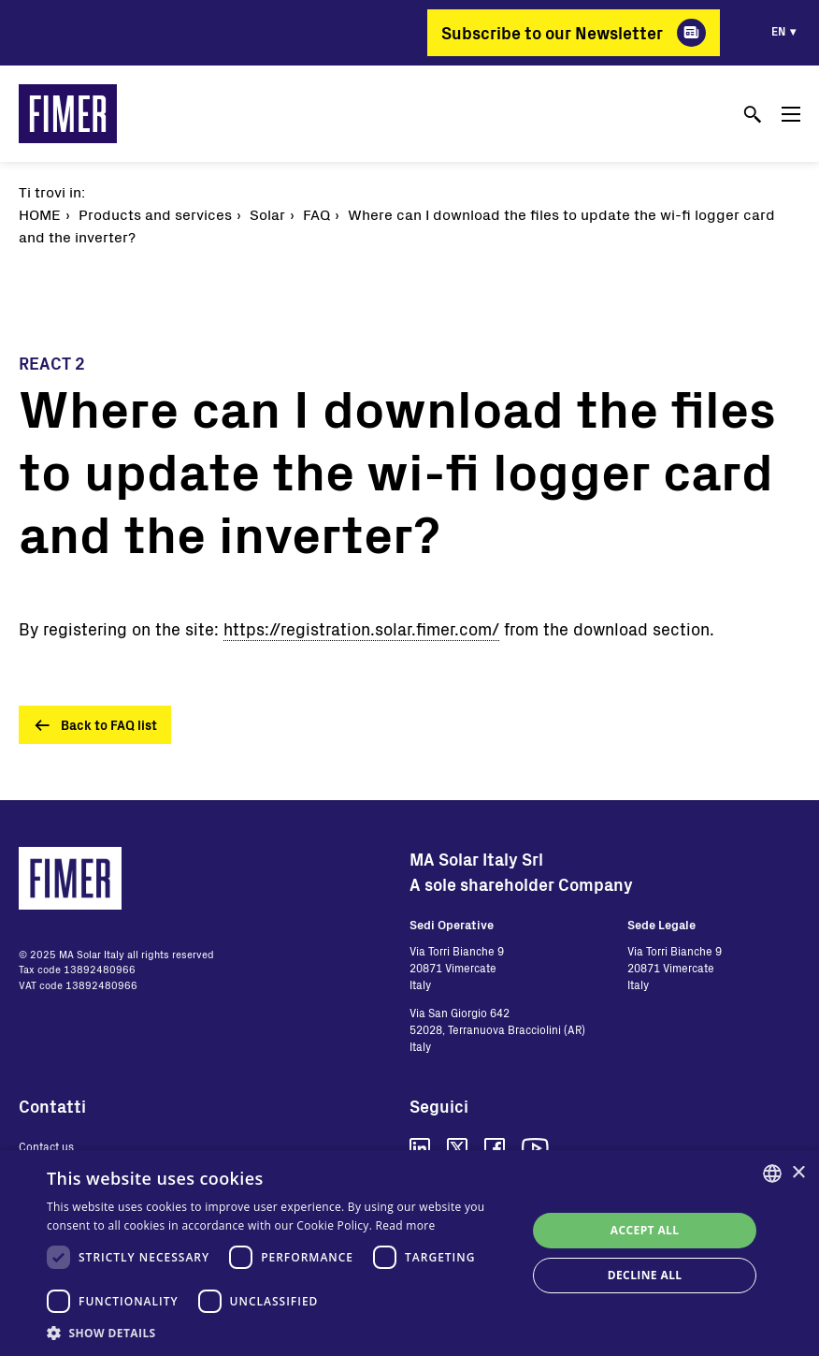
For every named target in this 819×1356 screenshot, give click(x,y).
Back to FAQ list (109, 725)
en (778, 30)
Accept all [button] (645, 1230)
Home (40, 214)
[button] (279, 1332)
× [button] (798, 1173)
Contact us (46, 1146)
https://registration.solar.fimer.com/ (361, 629)
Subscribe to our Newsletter (552, 33)
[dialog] (409, 1253)
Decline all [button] (645, 1275)
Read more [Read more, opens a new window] (406, 1225)
